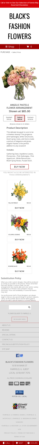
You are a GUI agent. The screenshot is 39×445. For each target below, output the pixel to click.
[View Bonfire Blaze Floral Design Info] (19, 254)
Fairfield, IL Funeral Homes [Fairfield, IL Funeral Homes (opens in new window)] (14, 415)
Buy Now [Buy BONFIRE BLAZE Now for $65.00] (19, 271)
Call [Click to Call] (6, 443)
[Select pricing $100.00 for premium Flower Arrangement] (30, 118)
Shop (9, 46)
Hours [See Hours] (32, 443)
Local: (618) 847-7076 (19, 372)
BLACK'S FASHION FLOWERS (19, 26)
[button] (19, 392)
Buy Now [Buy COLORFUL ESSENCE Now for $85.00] (19, 239)
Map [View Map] (19, 443)
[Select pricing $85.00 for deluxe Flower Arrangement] (19, 118)
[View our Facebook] (17, 356)
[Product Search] (20, 307)
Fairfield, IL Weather (10, 426)
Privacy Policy (10, 433)
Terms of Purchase (26, 433)
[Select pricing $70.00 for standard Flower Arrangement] (9, 118)
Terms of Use (19, 437)
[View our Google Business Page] (21, 356)
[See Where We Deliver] (19, 319)
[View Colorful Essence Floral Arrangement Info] (19, 222)
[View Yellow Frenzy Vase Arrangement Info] (19, 191)
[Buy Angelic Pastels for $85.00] (19, 166)
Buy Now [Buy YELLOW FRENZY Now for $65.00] (19, 208)
